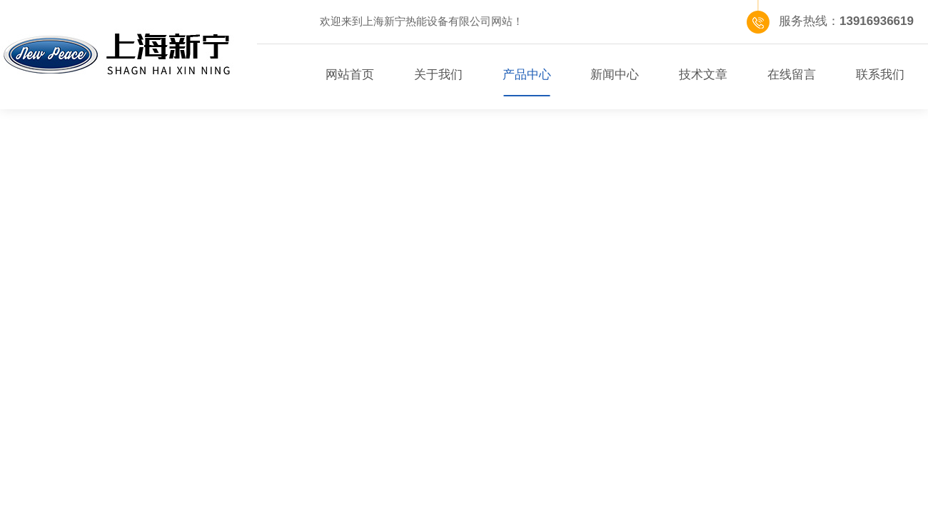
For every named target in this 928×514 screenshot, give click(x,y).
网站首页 (350, 74)
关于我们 (438, 74)
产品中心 (527, 74)
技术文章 (703, 74)
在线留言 (791, 74)
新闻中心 (614, 74)
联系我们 (880, 74)
